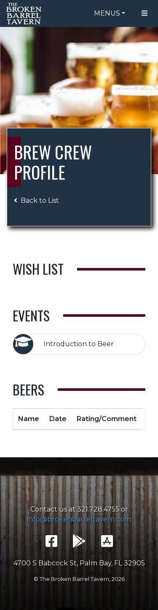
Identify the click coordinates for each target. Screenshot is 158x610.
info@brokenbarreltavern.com (79, 519)
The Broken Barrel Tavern (25, 13)
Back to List (36, 200)
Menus (107, 13)
